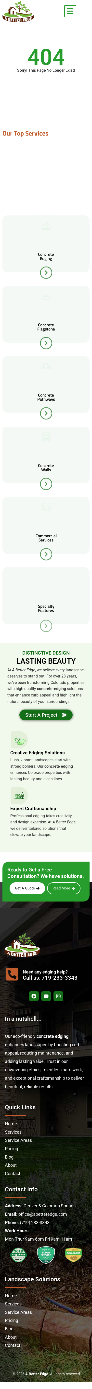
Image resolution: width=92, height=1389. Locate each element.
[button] (70, 11)
